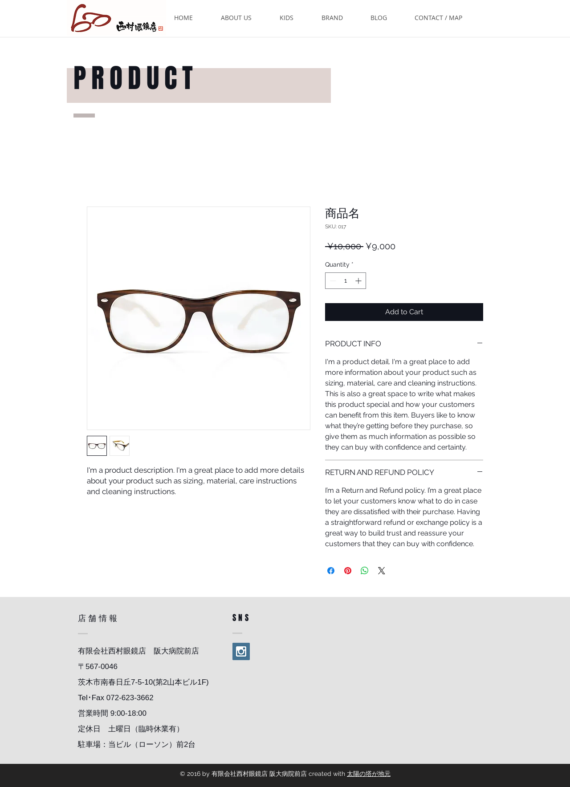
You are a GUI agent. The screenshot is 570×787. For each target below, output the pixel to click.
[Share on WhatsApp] (364, 570)
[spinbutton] (346, 280)
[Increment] (359, 280)
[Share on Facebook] (331, 570)
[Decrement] (332, 280)
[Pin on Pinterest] (347, 570)
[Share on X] (381, 570)
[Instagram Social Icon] (241, 651)
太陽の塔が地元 (369, 773)
